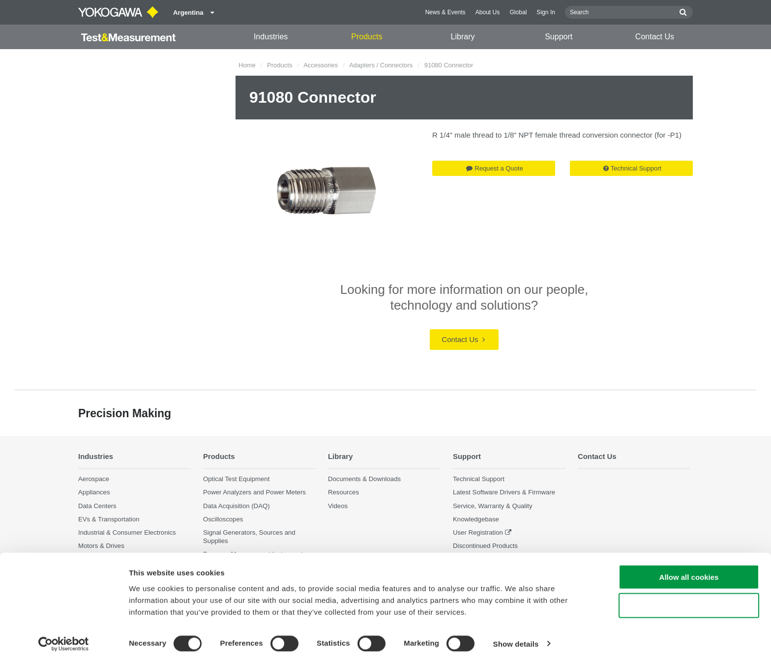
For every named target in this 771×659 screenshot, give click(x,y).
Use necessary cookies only (689, 602)
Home (247, 65)
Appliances (94, 492)
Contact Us (654, 36)
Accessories (320, 65)
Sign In (545, 12)
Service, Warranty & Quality (492, 505)
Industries (271, 36)
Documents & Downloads (364, 479)
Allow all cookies (689, 573)
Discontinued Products (485, 545)
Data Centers (97, 505)
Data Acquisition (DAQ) (236, 505)
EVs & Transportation (109, 519)
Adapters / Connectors (381, 65)
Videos (338, 505)
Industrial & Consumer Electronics (127, 532)
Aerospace (93, 479)
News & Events (445, 12)
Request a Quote (494, 168)
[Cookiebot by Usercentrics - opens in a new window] (64, 639)
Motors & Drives (101, 545)
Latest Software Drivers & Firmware (504, 492)
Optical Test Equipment (236, 479)
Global (518, 12)
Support (558, 36)
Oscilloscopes (223, 519)
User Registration (478, 532)
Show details (516, 639)
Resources (343, 492)
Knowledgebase (476, 519)
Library (463, 36)
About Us (487, 12)
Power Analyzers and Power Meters (254, 492)
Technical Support (632, 168)
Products (366, 36)
